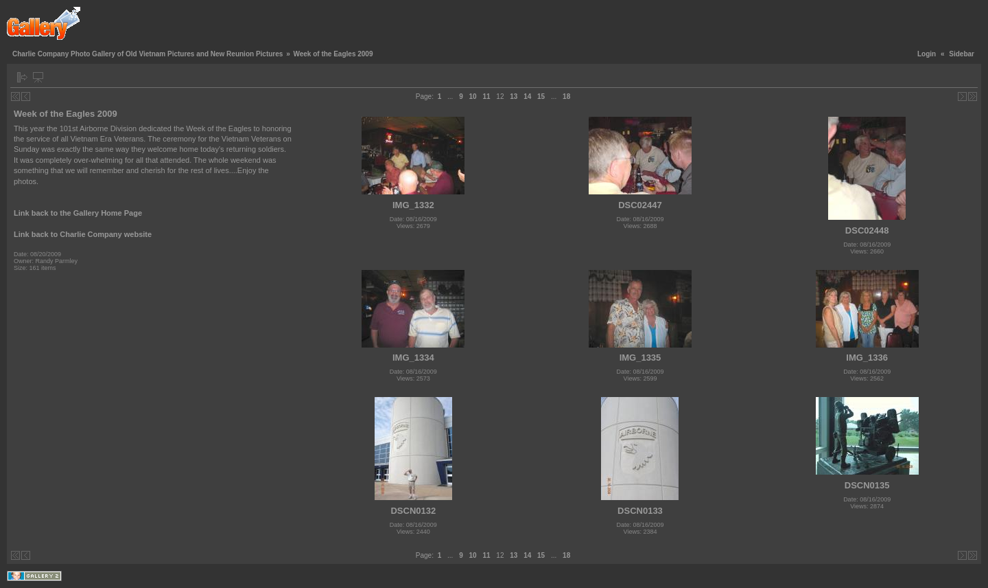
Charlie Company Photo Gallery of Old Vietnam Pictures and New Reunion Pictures (147, 54)
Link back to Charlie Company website (83, 234)
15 (541, 96)
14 (527, 96)
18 (566, 96)
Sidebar (961, 54)
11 (486, 96)
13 (513, 96)
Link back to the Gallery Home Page (78, 213)
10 (473, 96)
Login (926, 54)
